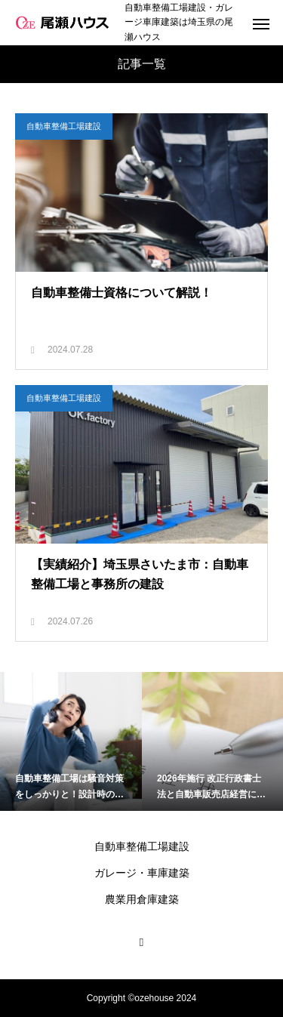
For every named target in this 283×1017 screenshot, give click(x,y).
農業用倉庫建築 (142, 899)
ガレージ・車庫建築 (141, 873)
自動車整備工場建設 (63, 126)
